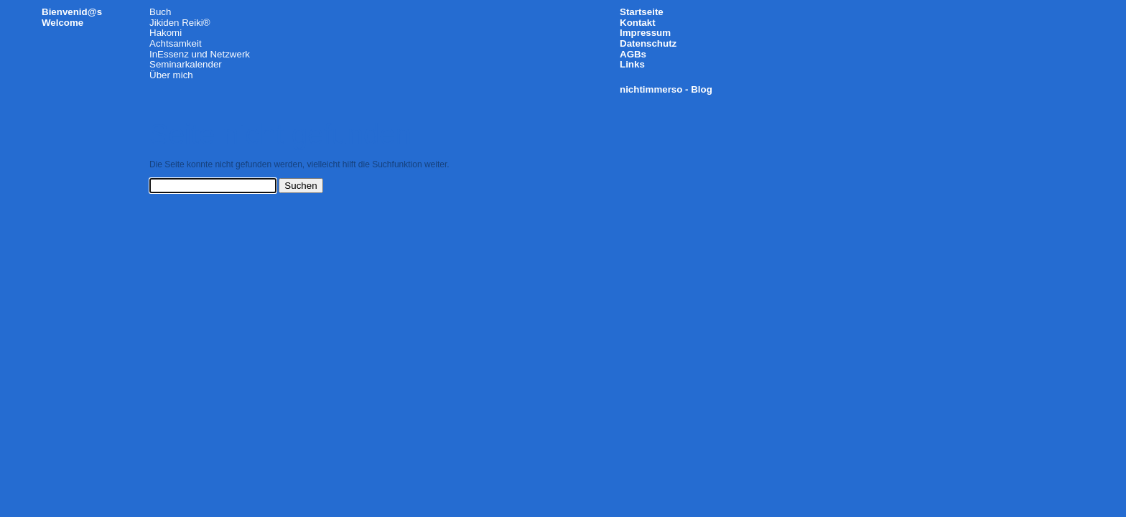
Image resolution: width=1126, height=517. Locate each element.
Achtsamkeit (175, 43)
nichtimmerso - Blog (666, 89)
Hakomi (165, 32)
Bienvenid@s (72, 11)
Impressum (645, 32)
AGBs (633, 54)
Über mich (171, 75)
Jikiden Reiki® (179, 22)
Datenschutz (648, 43)
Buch (160, 11)
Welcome (62, 22)
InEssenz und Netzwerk (199, 54)
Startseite (642, 11)
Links (632, 64)
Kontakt (638, 22)
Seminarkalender (185, 64)
